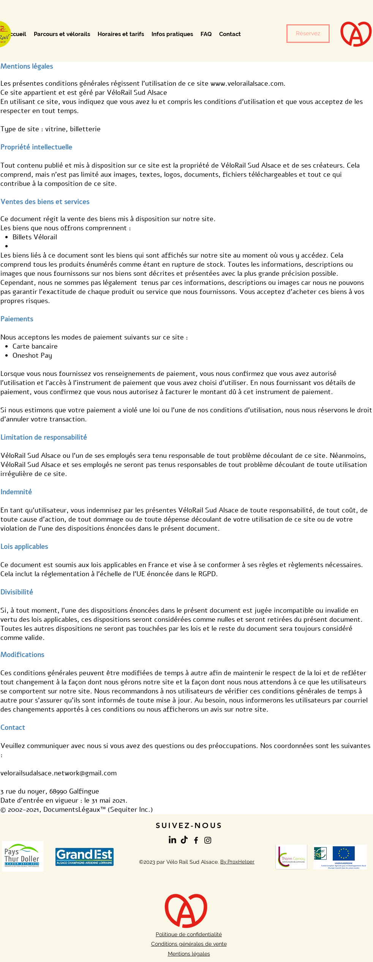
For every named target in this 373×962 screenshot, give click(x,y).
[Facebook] (196, 840)
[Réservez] (308, 33)
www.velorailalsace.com (246, 83)
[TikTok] (184, 840)
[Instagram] (207, 840)
